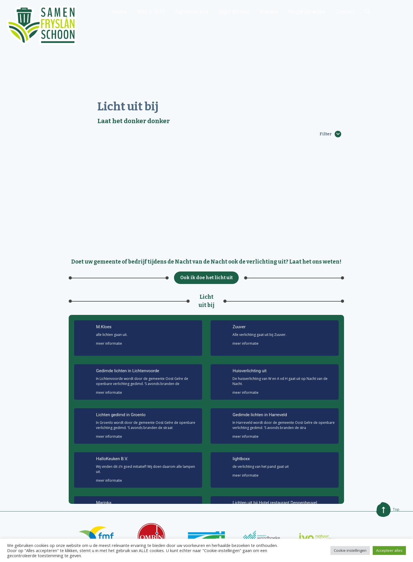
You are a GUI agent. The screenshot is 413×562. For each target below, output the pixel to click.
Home (159, 25)
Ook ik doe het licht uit (206, 277)
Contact (380, 25)
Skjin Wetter (271, 25)
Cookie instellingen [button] (350, 550)
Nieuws (305, 25)
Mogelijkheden (342, 25)
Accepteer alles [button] (389, 550)
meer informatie (109, 343)
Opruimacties (230, 25)
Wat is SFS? (190, 25)
